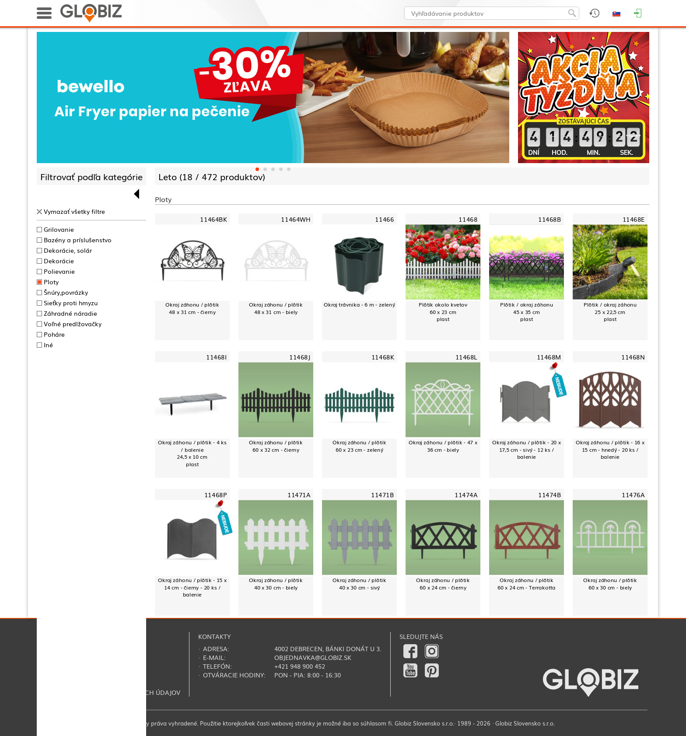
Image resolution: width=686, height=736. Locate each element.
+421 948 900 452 (299, 666)
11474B (549, 494)
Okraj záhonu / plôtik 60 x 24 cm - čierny (442, 583)
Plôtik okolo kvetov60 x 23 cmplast (443, 312)
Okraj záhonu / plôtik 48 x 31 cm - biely (275, 308)
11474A (466, 494)
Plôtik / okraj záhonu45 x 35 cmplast (526, 312)
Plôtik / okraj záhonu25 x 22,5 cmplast (610, 312)
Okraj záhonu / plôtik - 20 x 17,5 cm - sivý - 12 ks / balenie (526, 449)
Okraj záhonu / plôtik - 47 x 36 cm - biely (443, 446)
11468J (299, 357)
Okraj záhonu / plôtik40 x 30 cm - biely (275, 583)
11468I (216, 357)
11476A (633, 494)
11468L (466, 357)
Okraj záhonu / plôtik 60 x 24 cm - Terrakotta (526, 583)
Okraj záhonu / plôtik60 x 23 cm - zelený (359, 446)
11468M (549, 357)
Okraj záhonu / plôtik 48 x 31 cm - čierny (192, 308)
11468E (633, 219)
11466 (384, 219)
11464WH (295, 219)
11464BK (213, 219)
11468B (549, 219)
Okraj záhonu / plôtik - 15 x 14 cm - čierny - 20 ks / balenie (192, 587)
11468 (467, 219)
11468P (215, 494)
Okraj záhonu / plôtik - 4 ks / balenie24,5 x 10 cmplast (192, 453)
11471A (298, 494)
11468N (632, 357)
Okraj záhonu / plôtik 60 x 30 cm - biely (610, 583)
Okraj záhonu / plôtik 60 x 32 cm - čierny (275, 446)
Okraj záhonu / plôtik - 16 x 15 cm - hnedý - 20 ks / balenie (610, 449)
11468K (382, 357)
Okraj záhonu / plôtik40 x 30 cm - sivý (359, 583)
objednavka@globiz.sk (312, 657)
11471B (382, 494)
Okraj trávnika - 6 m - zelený (359, 304)
